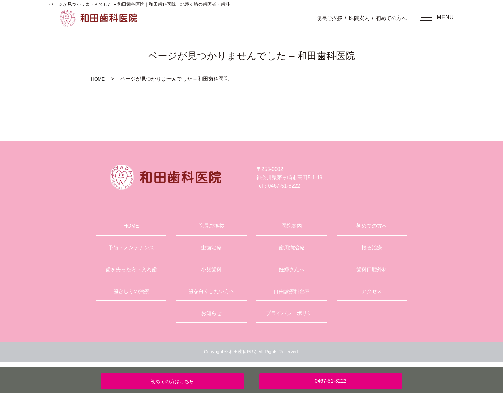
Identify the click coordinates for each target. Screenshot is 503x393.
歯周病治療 (291, 247)
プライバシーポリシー (291, 313)
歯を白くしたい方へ (211, 291)
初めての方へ (391, 18)
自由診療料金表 (292, 291)
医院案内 (359, 18)
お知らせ (211, 313)
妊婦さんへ (291, 269)
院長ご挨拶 (329, 18)
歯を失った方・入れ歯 (131, 269)
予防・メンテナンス (131, 247)
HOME (98, 79)
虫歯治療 (211, 247)
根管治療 (372, 247)
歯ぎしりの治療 (131, 291)
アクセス (372, 291)
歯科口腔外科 (371, 269)
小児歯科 (211, 269)
